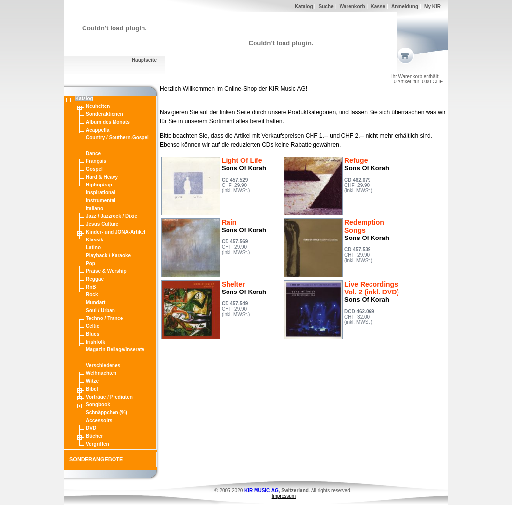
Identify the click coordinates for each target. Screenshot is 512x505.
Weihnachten (101, 373)
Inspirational (100, 192)
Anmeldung (404, 6)
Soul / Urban (100, 310)
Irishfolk (95, 342)
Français (96, 161)
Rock (92, 294)
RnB (91, 287)
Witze (92, 381)
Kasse (378, 6)
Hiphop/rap (99, 184)
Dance (93, 153)
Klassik (94, 239)
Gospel (94, 169)
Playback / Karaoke (108, 255)
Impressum (284, 496)
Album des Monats (108, 122)
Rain (229, 222)
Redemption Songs (364, 226)
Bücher (94, 436)
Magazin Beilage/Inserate (115, 349)
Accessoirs (99, 420)
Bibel (92, 389)
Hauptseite (144, 60)
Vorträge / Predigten (109, 396)
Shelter (233, 284)
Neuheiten (98, 106)
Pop (90, 263)
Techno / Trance (104, 318)
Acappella (97, 130)
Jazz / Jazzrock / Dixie (111, 216)
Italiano (94, 208)
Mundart (95, 302)
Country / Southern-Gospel (117, 137)
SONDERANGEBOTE (96, 459)
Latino (93, 247)
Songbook (98, 404)
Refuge (356, 160)
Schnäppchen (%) (106, 412)
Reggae (95, 279)
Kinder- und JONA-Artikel (115, 232)
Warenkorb (352, 6)
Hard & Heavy (102, 177)
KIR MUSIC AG (261, 490)
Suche (326, 6)
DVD (91, 428)
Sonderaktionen (104, 114)
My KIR (432, 6)
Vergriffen (97, 444)
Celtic (92, 326)
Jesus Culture (102, 224)
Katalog (304, 6)
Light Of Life (242, 160)
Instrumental (100, 200)
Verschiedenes (103, 365)
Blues (92, 334)
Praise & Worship (106, 271)
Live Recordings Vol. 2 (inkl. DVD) (371, 288)
